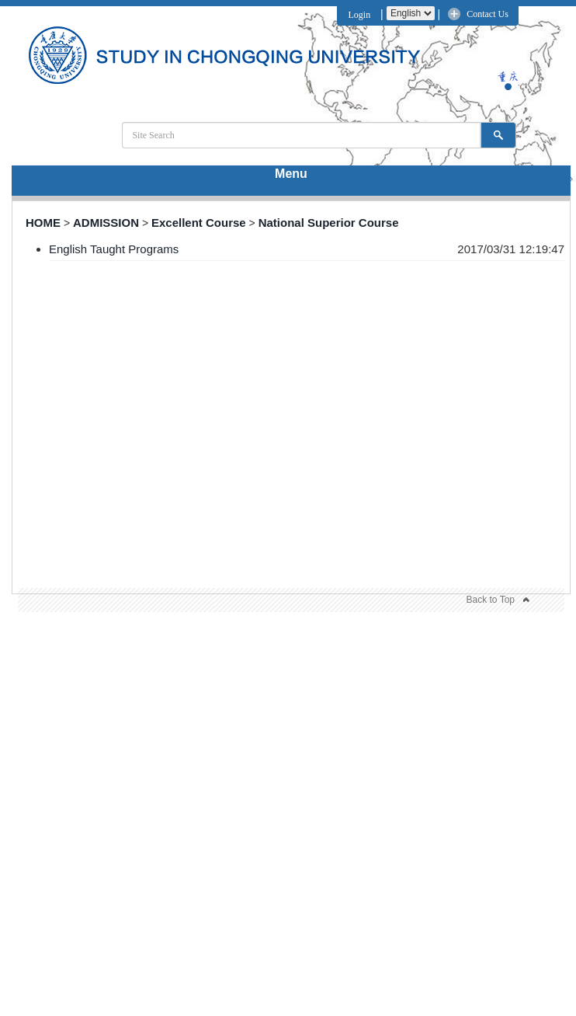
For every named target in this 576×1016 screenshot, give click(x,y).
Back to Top (491, 599)
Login (357, 14)
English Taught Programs (114, 249)
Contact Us (487, 14)
